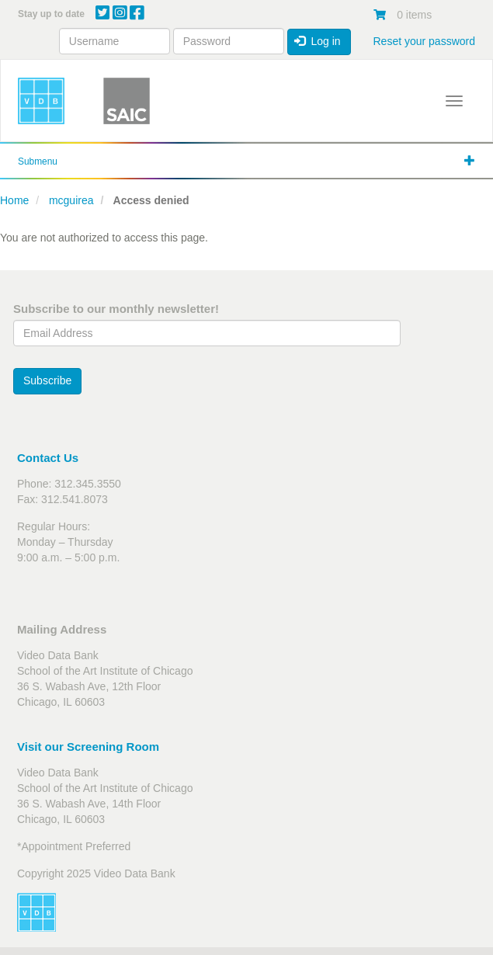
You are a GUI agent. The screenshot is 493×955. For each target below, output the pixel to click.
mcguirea (71, 200)
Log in (317, 41)
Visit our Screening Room (88, 746)
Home (14, 200)
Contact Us (47, 457)
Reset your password (424, 41)
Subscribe (47, 380)
